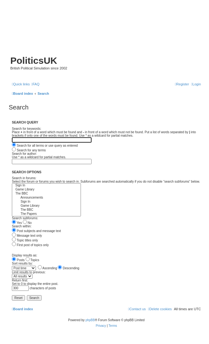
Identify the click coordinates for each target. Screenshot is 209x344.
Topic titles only (25, 240)
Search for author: (24, 153)
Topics (32, 260)
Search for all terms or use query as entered (45, 145)
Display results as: (24, 255)
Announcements (46, 198)
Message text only (27, 235)
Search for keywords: (26, 128)
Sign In (46, 186)
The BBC (46, 194)
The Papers (46, 214)
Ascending (47, 268)
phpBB (90, 320)
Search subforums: (25, 218)
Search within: (22, 226)
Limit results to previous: (29, 272)
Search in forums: (24, 178)
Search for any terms (29, 150)
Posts (18, 260)
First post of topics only (30, 245)
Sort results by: (22, 263)
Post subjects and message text (36, 231)
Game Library (46, 190)
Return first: (20, 280)
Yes (17, 223)
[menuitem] (35, 84)
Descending (68, 268)
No (27, 223)
